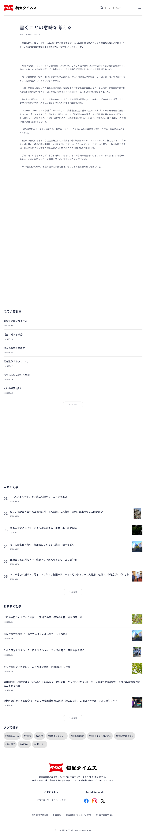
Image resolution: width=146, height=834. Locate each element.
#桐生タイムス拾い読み (100, 735)
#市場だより (39, 744)
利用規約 (57, 815)
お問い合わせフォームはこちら (51, 799)
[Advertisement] (73, 201)
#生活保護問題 (77, 735)
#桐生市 (27, 735)
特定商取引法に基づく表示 (78, 815)
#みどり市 (24, 744)
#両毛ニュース (12, 735)
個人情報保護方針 (39, 815)
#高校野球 (10, 744)
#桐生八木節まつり (125, 735)
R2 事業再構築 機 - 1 (105, 815)
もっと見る (73, 404)
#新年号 (39, 735)
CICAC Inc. (88, 830)
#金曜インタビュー (57, 735)
